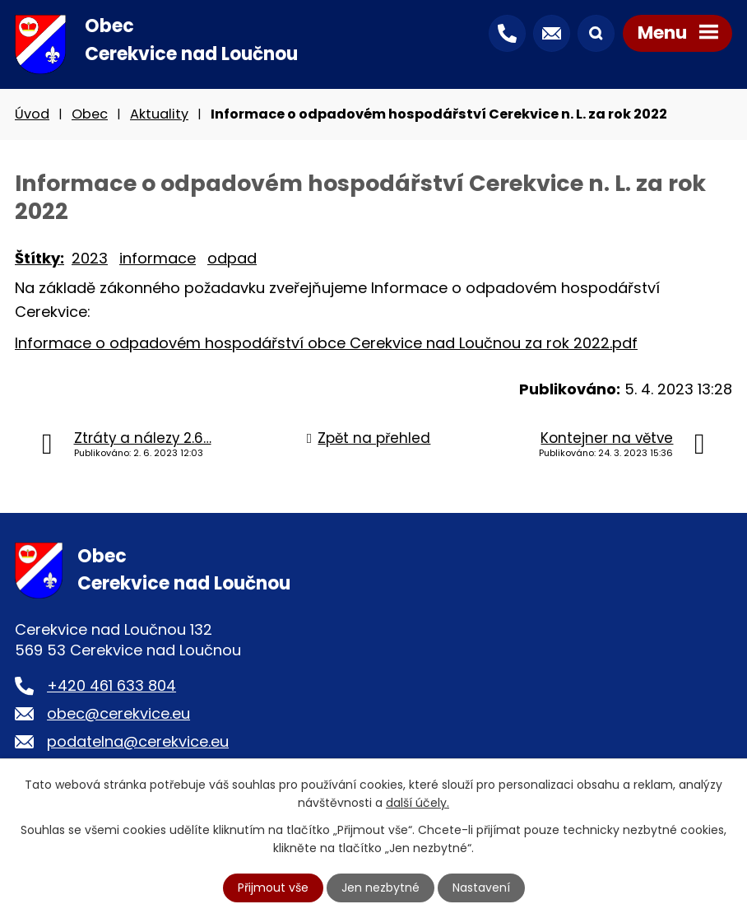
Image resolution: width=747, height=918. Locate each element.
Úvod (32, 114)
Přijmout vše (273, 887)
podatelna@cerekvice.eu (138, 741)
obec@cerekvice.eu (118, 713)
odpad (232, 258)
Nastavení (481, 887)
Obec (90, 114)
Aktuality (159, 114)
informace (157, 258)
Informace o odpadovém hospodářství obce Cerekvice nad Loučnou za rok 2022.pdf (326, 343)
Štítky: (39, 258)
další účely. (417, 803)
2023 (90, 258)
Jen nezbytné (380, 887)
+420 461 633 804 (111, 685)
